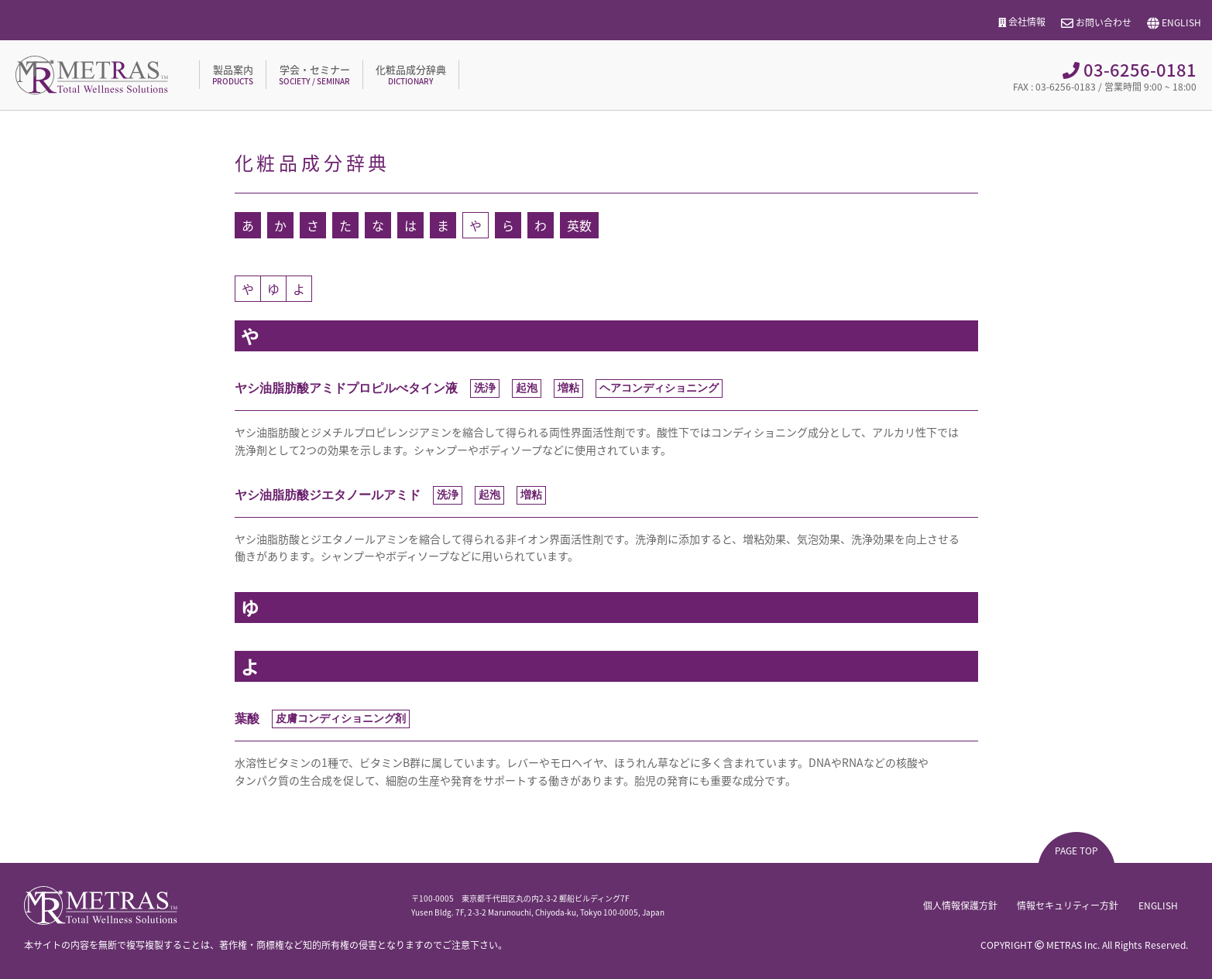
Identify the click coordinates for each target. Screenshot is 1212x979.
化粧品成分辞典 (411, 74)
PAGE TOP (1076, 850)
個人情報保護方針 (959, 905)
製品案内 (232, 74)
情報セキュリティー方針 (1067, 905)
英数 (579, 225)
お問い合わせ (1096, 23)
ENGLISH (1174, 23)
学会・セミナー (314, 74)
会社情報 (1022, 22)
